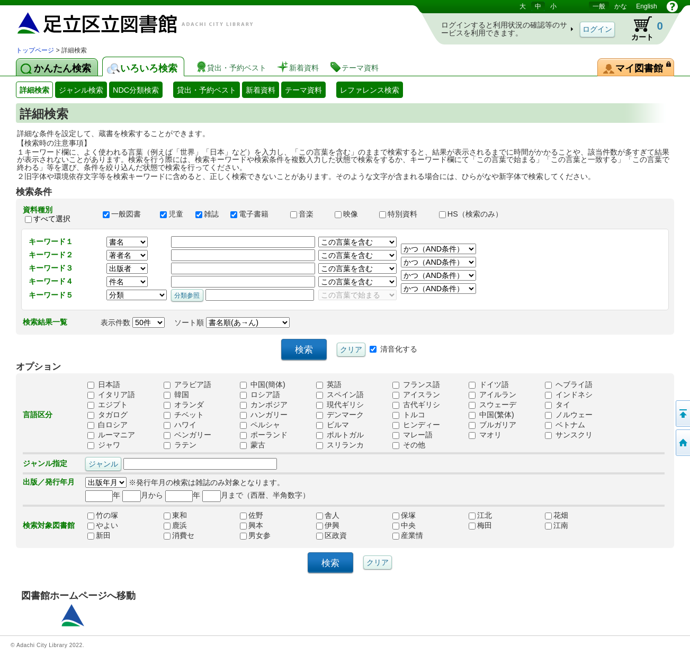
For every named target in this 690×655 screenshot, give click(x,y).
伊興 (327, 525)
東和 (175, 515)
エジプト (107, 404)
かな (620, 6)
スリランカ (340, 445)
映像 (352, 214)
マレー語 (412, 434)
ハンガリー (264, 414)
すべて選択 (51, 218)
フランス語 (416, 384)
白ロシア (107, 424)
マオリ (485, 434)
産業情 (407, 535)
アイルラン (492, 394)
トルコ (408, 414)
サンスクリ (569, 434)
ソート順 (232, 322)
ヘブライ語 (569, 384)
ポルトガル (340, 434)
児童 (172, 214)
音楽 (307, 214)
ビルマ (332, 424)
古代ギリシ (416, 404)
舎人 (327, 515)
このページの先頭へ (682, 413)
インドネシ (569, 394)
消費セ (179, 535)
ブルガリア (492, 424)
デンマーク (340, 414)
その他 (408, 445)
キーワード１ (51, 241)
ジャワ (103, 445)
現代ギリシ (340, 404)
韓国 (176, 394)
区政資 (331, 535)
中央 (404, 525)
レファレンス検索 (369, 90)
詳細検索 (34, 90)
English (646, 6)
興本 (251, 525)
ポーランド (264, 434)
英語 (329, 384)
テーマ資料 (303, 90)
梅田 (480, 525)
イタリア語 (111, 394)
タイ (557, 404)
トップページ (35, 50)
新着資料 (260, 90)
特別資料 (404, 214)
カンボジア (264, 404)
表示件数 (133, 322)
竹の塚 (102, 515)
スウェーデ (492, 404)
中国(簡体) (262, 384)
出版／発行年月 (49, 482)
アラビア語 (187, 384)
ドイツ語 (489, 384)
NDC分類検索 (136, 90)
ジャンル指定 (45, 463)
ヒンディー (416, 424)
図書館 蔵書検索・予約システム (127, 22)
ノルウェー (569, 414)
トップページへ (682, 442)
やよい (102, 525)
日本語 (103, 384)
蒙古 (252, 445)
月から (142, 495)
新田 (99, 535)
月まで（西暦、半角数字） (256, 495)
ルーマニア (111, 434)
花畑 (556, 515)
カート (642, 28)
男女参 (255, 535)
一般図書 (126, 214)
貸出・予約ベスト (206, 90)
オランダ (184, 404)
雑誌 (208, 214)
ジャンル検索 (81, 90)
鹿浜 (175, 525)
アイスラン (416, 394)
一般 (599, 6)
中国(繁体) (491, 414)
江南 (556, 525)
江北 (480, 515)
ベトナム (565, 424)
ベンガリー (187, 434)
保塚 (404, 515)
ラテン (180, 445)
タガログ (107, 414)
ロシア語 (260, 394)
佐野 (251, 515)
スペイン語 (340, 394)
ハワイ (180, 424)
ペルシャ (260, 424)
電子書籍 (255, 214)
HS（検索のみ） (475, 214)
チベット (184, 414)
